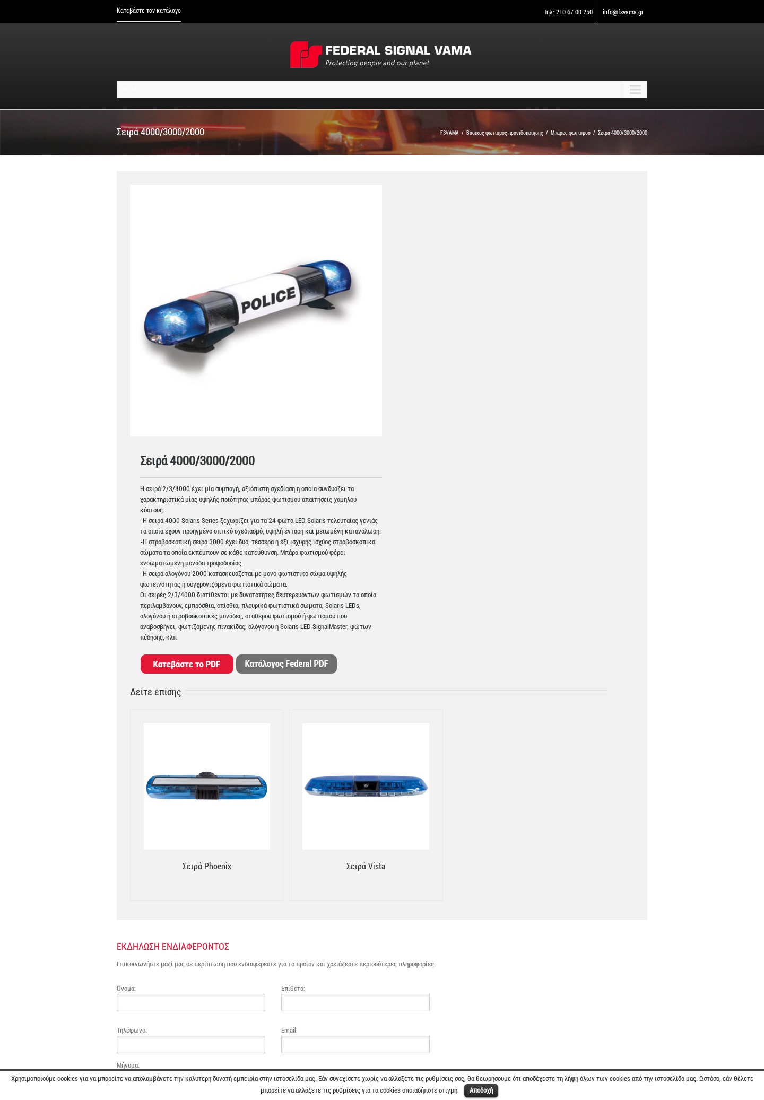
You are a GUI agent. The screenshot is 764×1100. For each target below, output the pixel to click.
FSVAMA (449, 133)
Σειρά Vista (366, 866)
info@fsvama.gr (623, 12)
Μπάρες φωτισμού (571, 133)
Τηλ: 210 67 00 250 (568, 12)
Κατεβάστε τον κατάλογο (149, 10)
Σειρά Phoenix (207, 866)
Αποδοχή (481, 1090)
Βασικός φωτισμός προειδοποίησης (504, 133)
